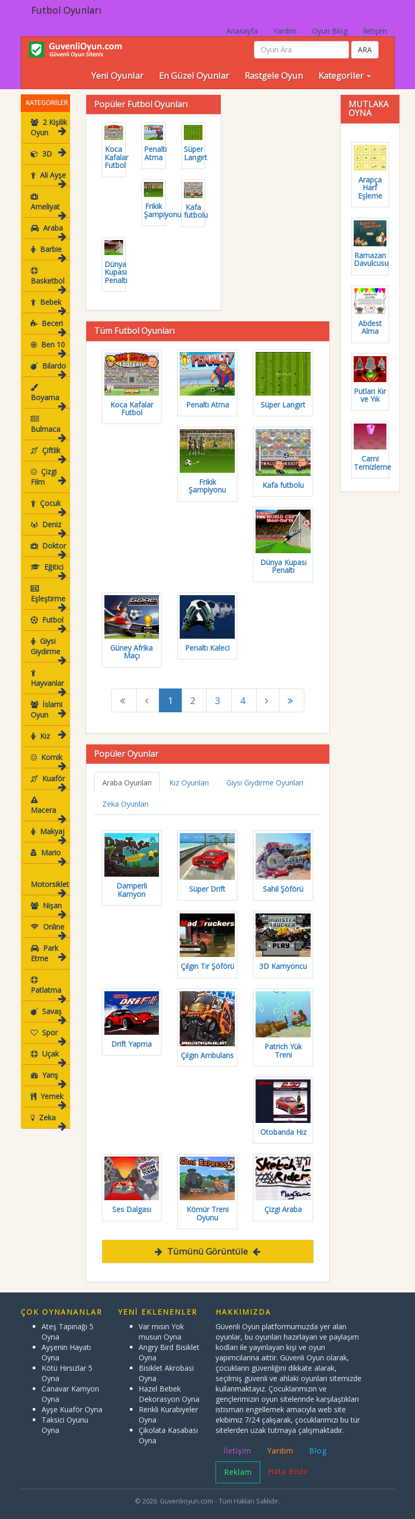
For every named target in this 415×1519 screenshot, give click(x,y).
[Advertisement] (315, 159)
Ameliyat (47, 204)
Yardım (285, 31)
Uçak (47, 1046)
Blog (318, 1451)
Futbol (47, 623)
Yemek (47, 1089)
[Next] (267, 700)
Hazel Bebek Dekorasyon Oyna (169, 1394)
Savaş (47, 1004)
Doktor (47, 549)
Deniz (47, 527)
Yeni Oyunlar (117, 75)
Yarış (47, 1068)
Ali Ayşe (47, 178)
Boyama (47, 395)
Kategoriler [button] (344, 75)
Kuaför (47, 781)
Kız (47, 736)
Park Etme (47, 943)
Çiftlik (47, 453)
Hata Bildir (288, 1471)
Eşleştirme (47, 596)
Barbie (47, 252)
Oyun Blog (329, 31)
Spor (47, 1025)
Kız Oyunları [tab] (189, 782)
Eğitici (47, 570)
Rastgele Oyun (274, 75)
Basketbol (47, 278)
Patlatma (47, 977)
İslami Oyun (47, 709)
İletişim (375, 31)
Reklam (238, 1472)
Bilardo (47, 369)
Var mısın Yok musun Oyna (161, 1331)
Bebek (47, 305)
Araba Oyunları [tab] (127, 782)
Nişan (47, 898)
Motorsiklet (49, 872)
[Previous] (124, 700)
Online (47, 919)
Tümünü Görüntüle (207, 1251)
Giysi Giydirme (47, 649)
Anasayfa (242, 31)
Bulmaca (47, 427)
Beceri (47, 326)
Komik (47, 760)
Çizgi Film (47, 477)
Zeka (47, 1110)
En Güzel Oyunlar (194, 75)
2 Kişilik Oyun (48, 127)
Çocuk (47, 506)
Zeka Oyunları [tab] (125, 804)
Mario (47, 845)
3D (47, 154)
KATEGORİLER (47, 103)
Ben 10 (47, 348)
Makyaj (47, 824)
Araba (47, 231)
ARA (365, 49)
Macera (48, 803)
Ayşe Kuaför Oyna (72, 1409)
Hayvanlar (47, 681)
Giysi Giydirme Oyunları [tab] (264, 782)
